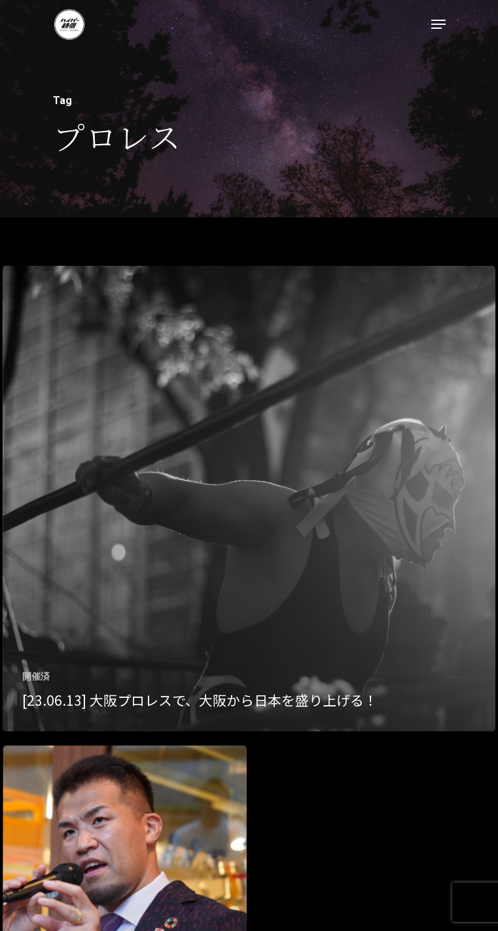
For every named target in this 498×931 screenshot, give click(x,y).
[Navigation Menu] (438, 24)
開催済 (36, 676)
